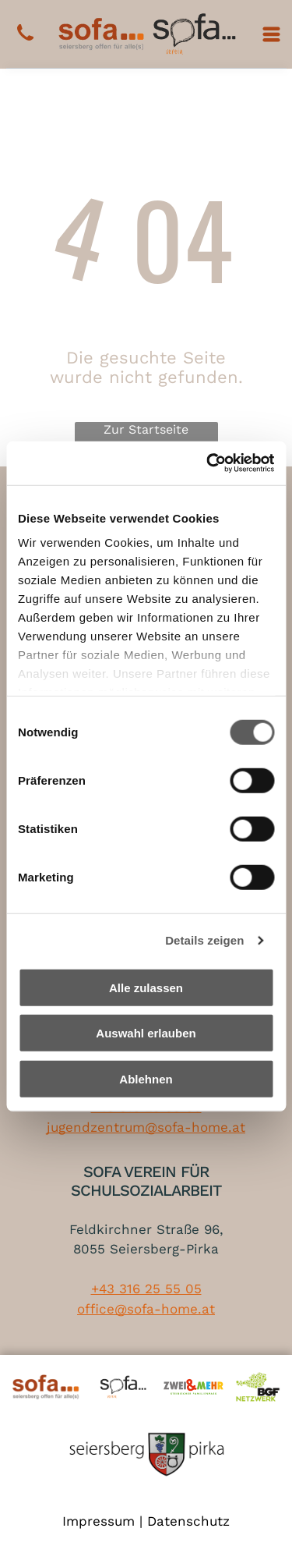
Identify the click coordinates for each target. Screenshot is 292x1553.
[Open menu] (271, 34)
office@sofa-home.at (146, 1309)
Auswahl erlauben (145, 1033)
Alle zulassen (146, 988)
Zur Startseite (146, 429)
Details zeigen (204, 940)
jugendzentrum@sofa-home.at (146, 1127)
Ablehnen (145, 1079)
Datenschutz (188, 1521)
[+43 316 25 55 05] (25, 41)
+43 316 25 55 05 (146, 1288)
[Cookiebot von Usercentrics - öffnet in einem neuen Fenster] (208, 463)
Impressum (98, 1521)
